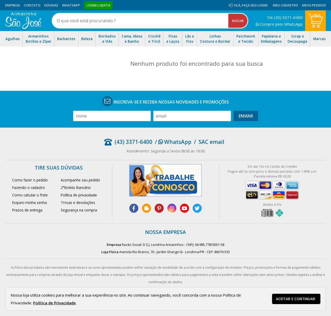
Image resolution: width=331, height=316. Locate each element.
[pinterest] (159, 208)
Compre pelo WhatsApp (279, 24)
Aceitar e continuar (295, 299)
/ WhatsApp (173, 141)
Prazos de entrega (27, 210)
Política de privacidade (79, 195)
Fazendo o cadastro (28, 187)
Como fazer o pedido (30, 180)
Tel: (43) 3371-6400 (285, 17)
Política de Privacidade (54, 302)
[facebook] (133, 208)
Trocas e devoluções (78, 202)
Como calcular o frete (30, 195)
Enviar (246, 116)
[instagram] (171, 208)
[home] (23, 20)
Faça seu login (255, 5)
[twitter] (197, 208)
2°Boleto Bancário (76, 187)
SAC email (211, 141)
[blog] (146, 208)
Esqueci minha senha (29, 202)
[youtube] (184, 208)
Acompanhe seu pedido (80, 180)
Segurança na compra (79, 210)
